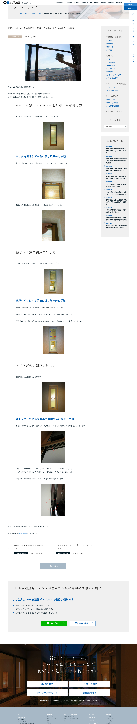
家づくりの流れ (51, 716)
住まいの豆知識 (112, 96)
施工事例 (91, 714)
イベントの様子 (112, 78)
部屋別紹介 (21, 719)
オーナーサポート (133, 42)
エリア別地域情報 (113, 106)
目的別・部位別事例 (69, 716)
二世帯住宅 (111, 62)
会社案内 (133, 18)
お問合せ (133, 60)
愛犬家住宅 (111, 65)
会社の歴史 (109, 721)
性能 (48, 721)
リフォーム (111, 87)
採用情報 (133, 35)
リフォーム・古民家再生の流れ (71, 718)
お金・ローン (111, 99)
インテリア (111, 68)
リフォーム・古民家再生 (81, 2)
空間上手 (110, 47)
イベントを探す (90, 684)
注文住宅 (69, 2)
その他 (109, 50)
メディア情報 (133, 52)
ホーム (20, 714)
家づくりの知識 (112, 103)
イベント (91, 720)
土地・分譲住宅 (94, 2)
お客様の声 (92, 717)
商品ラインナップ (51, 718)
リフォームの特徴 (68, 721)
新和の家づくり (60, 2)
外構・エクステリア (114, 75)
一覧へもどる (53, 566)
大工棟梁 (110, 43)
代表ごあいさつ (110, 718)
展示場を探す (47, 684)
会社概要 (109, 716)
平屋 (108, 59)
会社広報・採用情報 (114, 37)
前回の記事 (23, 533)
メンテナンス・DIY (35, 13)
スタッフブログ (133, 27)
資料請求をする (90, 693)
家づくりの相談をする (47, 693)
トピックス (111, 40)
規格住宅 (110, 72)
